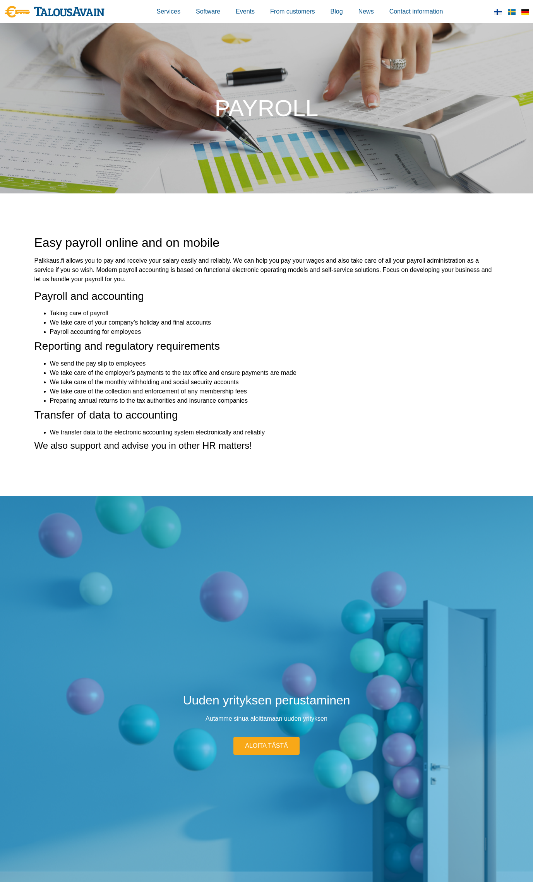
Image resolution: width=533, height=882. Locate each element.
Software (208, 11)
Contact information (416, 11)
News (366, 11)
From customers (292, 11)
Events (245, 11)
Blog (337, 11)
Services (168, 11)
